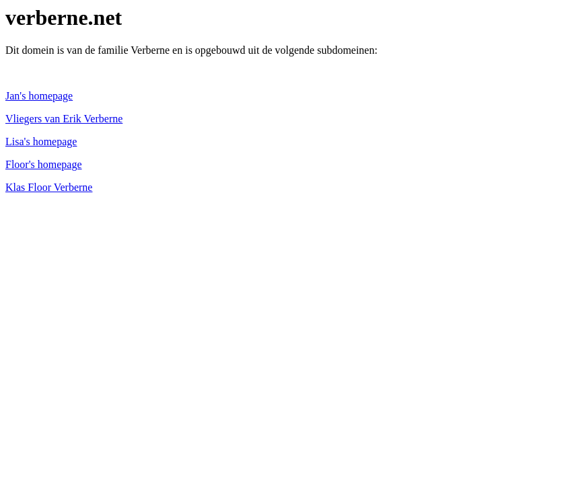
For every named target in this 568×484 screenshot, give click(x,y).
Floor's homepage (43, 164)
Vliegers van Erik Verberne (63, 118)
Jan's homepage (39, 96)
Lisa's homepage (41, 141)
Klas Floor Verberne (48, 187)
